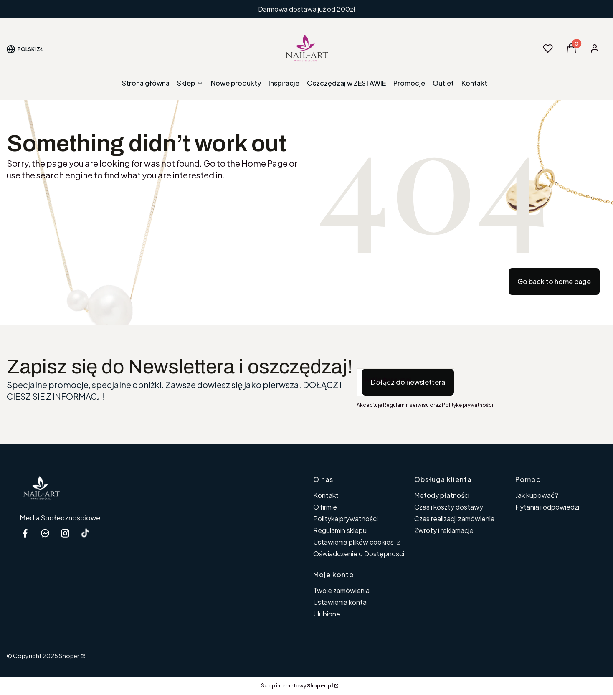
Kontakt (326, 495)
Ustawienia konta (340, 602)
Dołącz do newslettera (408, 382)
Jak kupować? (536, 495)
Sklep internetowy (297, 685)
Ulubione (326, 613)
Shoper (69, 655)
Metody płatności (441, 495)
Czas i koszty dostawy (448, 506)
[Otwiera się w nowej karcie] (85, 533)
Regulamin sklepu (340, 530)
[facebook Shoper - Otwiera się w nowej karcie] (25, 533)
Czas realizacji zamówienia (454, 518)
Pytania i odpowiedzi (547, 506)
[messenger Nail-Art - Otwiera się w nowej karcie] (45, 533)
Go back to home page (554, 281)
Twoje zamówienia (341, 590)
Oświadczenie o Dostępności (358, 553)
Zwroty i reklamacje (444, 530)
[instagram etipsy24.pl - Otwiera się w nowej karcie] (65, 533)
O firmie (325, 506)
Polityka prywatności (345, 518)
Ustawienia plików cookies (354, 542)
